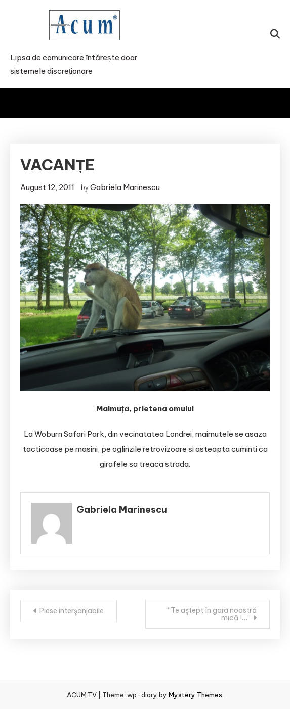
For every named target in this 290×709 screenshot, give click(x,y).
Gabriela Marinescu (125, 187)
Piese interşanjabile (71, 611)
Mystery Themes (195, 695)
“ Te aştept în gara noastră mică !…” (212, 614)
